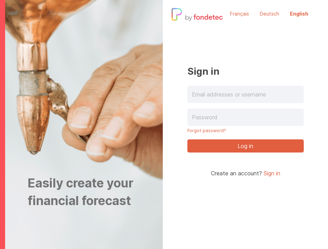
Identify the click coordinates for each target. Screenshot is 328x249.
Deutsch (269, 14)
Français (239, 14)
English (299, 14)
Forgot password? (206, 130)
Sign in (272, 173)
